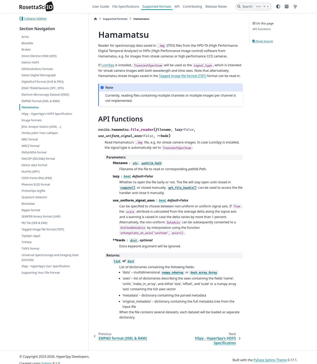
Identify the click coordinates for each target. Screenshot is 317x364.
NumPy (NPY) (30, 171)
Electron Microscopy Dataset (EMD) (45, 94)
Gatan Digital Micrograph (38, 75)
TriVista (26, 242)
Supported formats (156, 6)
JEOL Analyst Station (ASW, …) (41, 127)
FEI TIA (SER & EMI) (34, 223)
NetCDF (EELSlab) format (38, 158)
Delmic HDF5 (30, 62)
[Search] (254, 6)
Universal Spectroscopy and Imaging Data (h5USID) (49, 257)
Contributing (192, 6)
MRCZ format (30, 146)
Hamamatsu (30, 107)
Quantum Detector (34, 197)
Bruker (26, 49)
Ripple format (30, 210)
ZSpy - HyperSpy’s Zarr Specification (45, 266)
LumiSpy (106, 65)
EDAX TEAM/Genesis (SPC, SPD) (42, 88)
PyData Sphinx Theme (270, 354)
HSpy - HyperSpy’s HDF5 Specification (46, 114)
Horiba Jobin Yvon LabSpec (39, 133)
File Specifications (125, 6)
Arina (25, 37)
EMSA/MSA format (33, 152)
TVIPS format (30, 248)
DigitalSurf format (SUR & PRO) (42, 81)
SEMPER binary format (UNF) (40, 216)
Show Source (263, 41)
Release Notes (216, 6)
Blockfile (27, 43)
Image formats (31, 120)
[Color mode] (278, 6)
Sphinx (46, 358)
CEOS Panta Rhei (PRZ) (36, 178)
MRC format (29, 139)
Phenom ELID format (35, 184)
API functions (262, 29)
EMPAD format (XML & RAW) (40, 101)
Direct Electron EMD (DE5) (38, 56)
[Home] (94, 19)
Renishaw (28, 204)
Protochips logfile (33, 191)
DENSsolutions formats (37, 69)
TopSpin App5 (30, 236)
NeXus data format (34, 165)
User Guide (100, 6)
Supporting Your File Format (40, 272)
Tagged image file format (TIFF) (42, 229)
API (177, 6)
